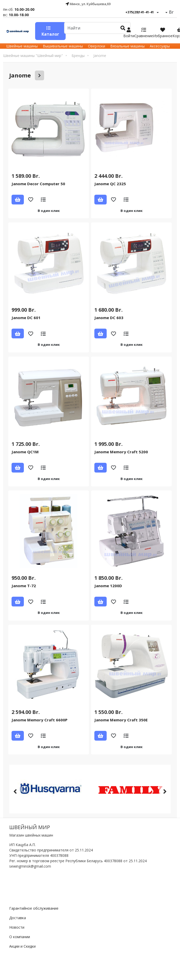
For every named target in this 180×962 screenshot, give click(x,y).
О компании (19, 936)
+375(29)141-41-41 (139, 12)
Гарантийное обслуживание (33, 908)
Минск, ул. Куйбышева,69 (88, 4)
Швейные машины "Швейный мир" (33, 55)
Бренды (78, 55)
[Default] (90, 28)
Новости (16, 927)
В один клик (49, 210)
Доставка (17, 917)
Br (171, 12)
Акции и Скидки (22, 946)
